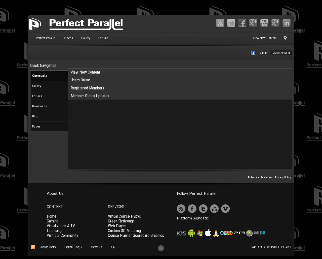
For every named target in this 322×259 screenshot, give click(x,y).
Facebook (242, 23)
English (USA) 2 (73, 247)
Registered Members (87, 88)
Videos (68, 38)
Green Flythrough (121, 221)
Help (111, 247)
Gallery (85, 38)
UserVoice (236, 208)
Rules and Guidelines (260, 177)
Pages (36, 126)
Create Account (281, 52)
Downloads (39, 106)
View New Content (265, 38)
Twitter (231, 23)
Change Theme (48, 247)
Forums (103, 38)
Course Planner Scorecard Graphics (136, 235)
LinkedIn (287, 23)
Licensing (54, 230)
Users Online (80, 80)
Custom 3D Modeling (124, 230)
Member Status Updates (90, 95)
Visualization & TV (61, 225)
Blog (35, 116)
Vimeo (275, 23)
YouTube (264, 23)
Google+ (253, 23)
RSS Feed (220, 23)
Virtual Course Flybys (124, 216)
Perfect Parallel (46, 38)
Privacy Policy (283, 177)
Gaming (52, 221)
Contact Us (96, 247)
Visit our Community (62, 235)
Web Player (117, 225)
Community (39, 76)
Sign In (263, 52)
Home (51, 216)
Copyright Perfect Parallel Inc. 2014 (271, 246)
